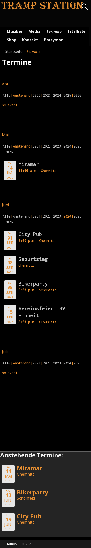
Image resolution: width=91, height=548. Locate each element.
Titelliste (76, 31)
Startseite (14, 51)
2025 (67, 95)
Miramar (28, 164)
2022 (37, 95)
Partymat (53, 39)
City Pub (30, 234)
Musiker (15, 31)
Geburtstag (33, 259)
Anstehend (21, 216)
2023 (47, 95)
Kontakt (30, 39)
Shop (11, 39)
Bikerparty (33, 284)
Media (34, 31)
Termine (54, 31)
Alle (6, 95)
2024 (57, 95)
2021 (37, 146)
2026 (77, 95)
